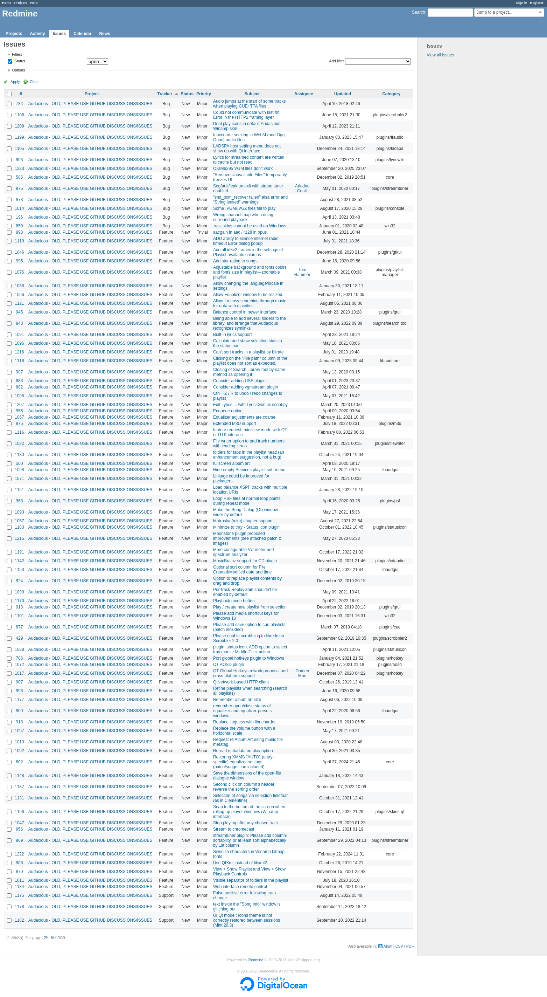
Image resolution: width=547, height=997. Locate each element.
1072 (19, 664)
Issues (59, 33)
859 (19, 226)
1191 (19, 552)
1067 (19, 417)
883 (19, 380)
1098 (19, 469)
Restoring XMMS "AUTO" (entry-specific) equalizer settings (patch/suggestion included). (243, 762)
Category (391, 93)
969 (19, 840)
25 (46, 937)
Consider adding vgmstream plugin (245, 387)
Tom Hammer (302, 272)
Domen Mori (302, 673)
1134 (19, 886)
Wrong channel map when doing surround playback (243, 217)
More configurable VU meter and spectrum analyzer (243, 552)
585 (19, 177)
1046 (19, 252)
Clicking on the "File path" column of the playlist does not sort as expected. (250, 361)
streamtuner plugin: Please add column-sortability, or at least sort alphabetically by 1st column (250, 840)
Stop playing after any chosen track (246, 822)
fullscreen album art (231, 463)
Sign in (521, 3)
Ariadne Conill (302, 188)
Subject (252, 93)
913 (19, 607)
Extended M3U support (234, 423)
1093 (19, 512)
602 (19, 761)
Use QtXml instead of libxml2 (240, 862)
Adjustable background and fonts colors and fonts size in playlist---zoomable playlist (250, 272)
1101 (19, 615)
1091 (19, 334)
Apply (15, 82)
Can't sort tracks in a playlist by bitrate (248, 352)
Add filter (336, 61)
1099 (19, 592)
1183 (19, 527)
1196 (19, 811)
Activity (37, 33)
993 (19, 159)
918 (19, 722)
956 (19, 829)
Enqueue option (228, 410)
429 (19, 638)
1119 (19, 241)
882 (19, 387)
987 (19, 372)
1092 (19, 750)
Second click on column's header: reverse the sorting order (244, 787)
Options (18, 70)
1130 (19, 454)
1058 (19, 285)
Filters (17, 54)
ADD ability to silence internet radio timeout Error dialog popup (246, 241)
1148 (19, 775)
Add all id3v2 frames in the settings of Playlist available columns (248, 252)
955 (19, 410)
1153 (19, 569)
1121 (19, 303)
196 (19, 217)
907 (19, 682)
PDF (410, 946)
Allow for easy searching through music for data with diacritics (249, 303)
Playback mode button (234, 600)
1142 (19, 560)
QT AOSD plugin (228, 664)
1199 (19, 137)
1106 (19, 114)
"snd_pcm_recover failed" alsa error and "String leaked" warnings (250, 200)
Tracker (164, 93)
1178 (19, 906)
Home (7, 3)
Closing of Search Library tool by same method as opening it (249, 372)
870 (19, 871)
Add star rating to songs (235, 261)
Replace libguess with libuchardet (244, 722)
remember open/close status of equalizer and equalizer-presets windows (242, 710)
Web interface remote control (240, 886)
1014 (19, 208)
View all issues (440, 55)
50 (53, 937)
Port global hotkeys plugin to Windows (248, 658)
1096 (19, 343)
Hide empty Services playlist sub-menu (249, 469)
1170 (19, 600)
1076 (19, 272)
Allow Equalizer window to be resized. (248, 294)
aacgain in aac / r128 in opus (240, 232)
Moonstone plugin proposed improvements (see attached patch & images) (247, 538)
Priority (203, 93)
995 (19, 261)
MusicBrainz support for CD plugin (245, 560)
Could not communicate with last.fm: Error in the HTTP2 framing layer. (247, 115)
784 (19, 103)
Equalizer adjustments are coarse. (244, 417)
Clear (34, 82)
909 (19, 710)
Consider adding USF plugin (239, 380)
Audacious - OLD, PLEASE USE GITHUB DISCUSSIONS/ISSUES (90, 103)
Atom (388, 946)
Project (92, 93)
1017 (19, 673)
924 (19, 580)
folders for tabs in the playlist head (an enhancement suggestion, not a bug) (248, 455)
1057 (19, 520)
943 (19, 323)
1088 (19, 649)
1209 (19, 126)
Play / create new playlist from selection (250, 607)
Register (537, 3)
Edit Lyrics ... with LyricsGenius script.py (250, 404)
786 (19, 658)
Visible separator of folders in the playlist (250, 880)
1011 (19, 880)
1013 (19, 742)
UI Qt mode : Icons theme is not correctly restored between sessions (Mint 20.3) (246, 920)
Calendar (82, 33)
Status (19, 61)
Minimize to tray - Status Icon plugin (246, 527)
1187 (19, 786)
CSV (399, 946)
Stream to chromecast (233, 829)
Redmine (255, 960)
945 (19, 312)
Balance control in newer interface (244, 312)
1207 (19, 404)
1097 (19, 730)
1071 (19, 478)
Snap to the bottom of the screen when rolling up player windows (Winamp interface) (249, 811)
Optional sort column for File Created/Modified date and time (242, 570)
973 (19, 199)
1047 (19, 822)
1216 (19, 352)
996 (19, 690)
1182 (19, 920)
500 (19, 463)
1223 (19, 168)
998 (19, 232)
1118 (19, 360)
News (104, 33)
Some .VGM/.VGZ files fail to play (244, 208)
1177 (19, 699)
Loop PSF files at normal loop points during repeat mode (247, 501)
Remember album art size (237, 699)
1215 (19, 538)
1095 (19, 395)
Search (418, 12)
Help (34, 3)
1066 (19, 294)
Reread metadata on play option (243, 750)
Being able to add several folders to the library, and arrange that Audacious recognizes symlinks (249, 323)
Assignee (303, 93)
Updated (342, 93)
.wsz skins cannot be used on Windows (249, 226)
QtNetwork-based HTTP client (241, 682)
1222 (19, 854)
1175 (19, 895)
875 (19, 423)
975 (19, 188)
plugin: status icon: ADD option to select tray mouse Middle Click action (250, 649)
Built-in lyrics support (232, 334)
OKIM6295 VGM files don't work (243, 168)
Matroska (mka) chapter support (243, 520)
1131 (19, 798)
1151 (19, 489)
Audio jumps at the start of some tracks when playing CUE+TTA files (249, 104)
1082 (19, 443)
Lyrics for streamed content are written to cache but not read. (249, 160)
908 (19, 862)
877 (19, 627)
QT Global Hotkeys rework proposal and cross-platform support (250, 673)
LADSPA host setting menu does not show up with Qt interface (247, 148)
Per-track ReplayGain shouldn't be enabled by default (245, 592)
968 (19, 500)
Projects (21, 3)
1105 (19, 148)
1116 (19, 432)
